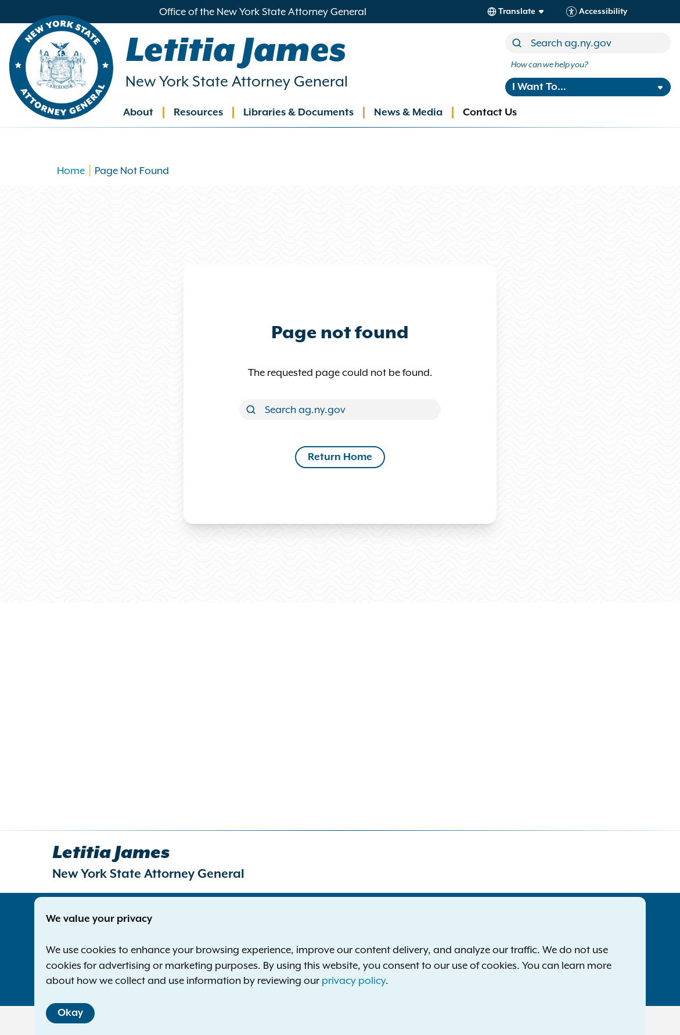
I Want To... (539, 87)
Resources (198, 112)
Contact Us (490, 112)
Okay (70, 1013)
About (138, 112)
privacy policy (354, 980)
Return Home (340, 457)
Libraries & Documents (298, 112)
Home (71, 170)
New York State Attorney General (236, 81)
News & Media (408, 112)
